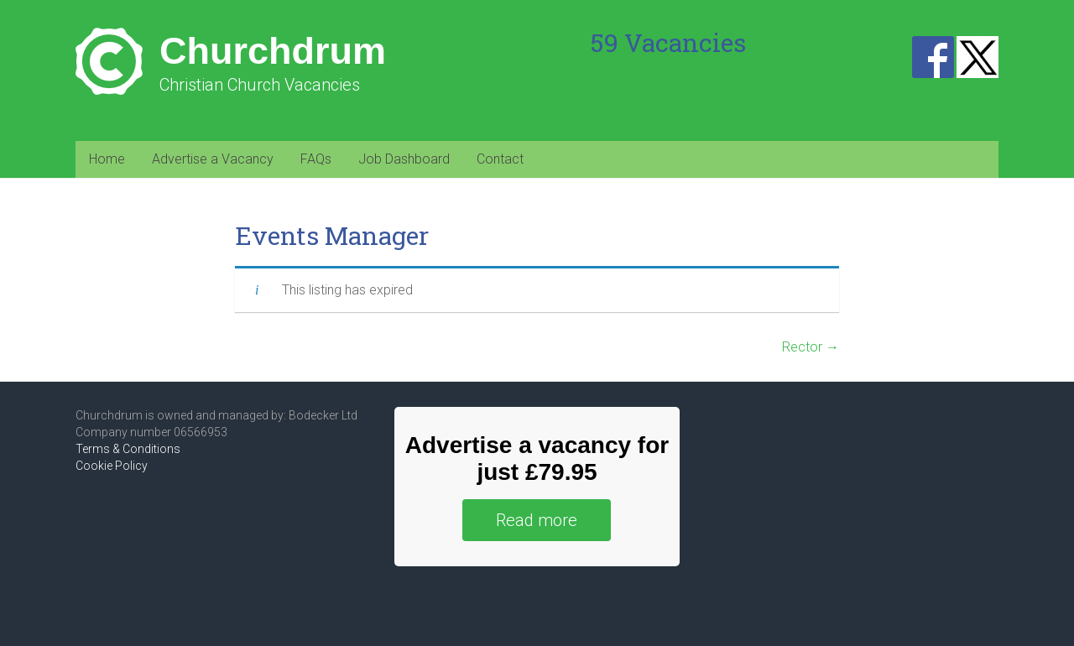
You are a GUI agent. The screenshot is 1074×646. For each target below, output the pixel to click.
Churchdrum (272, 50)
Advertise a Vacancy (213, 159)
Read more (536, 520)
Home (107, 159)
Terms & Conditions (128, 449)
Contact (500, 159)
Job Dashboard (404, 159)
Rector (810, 347)
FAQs (315, 159)
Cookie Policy (112, 465)
